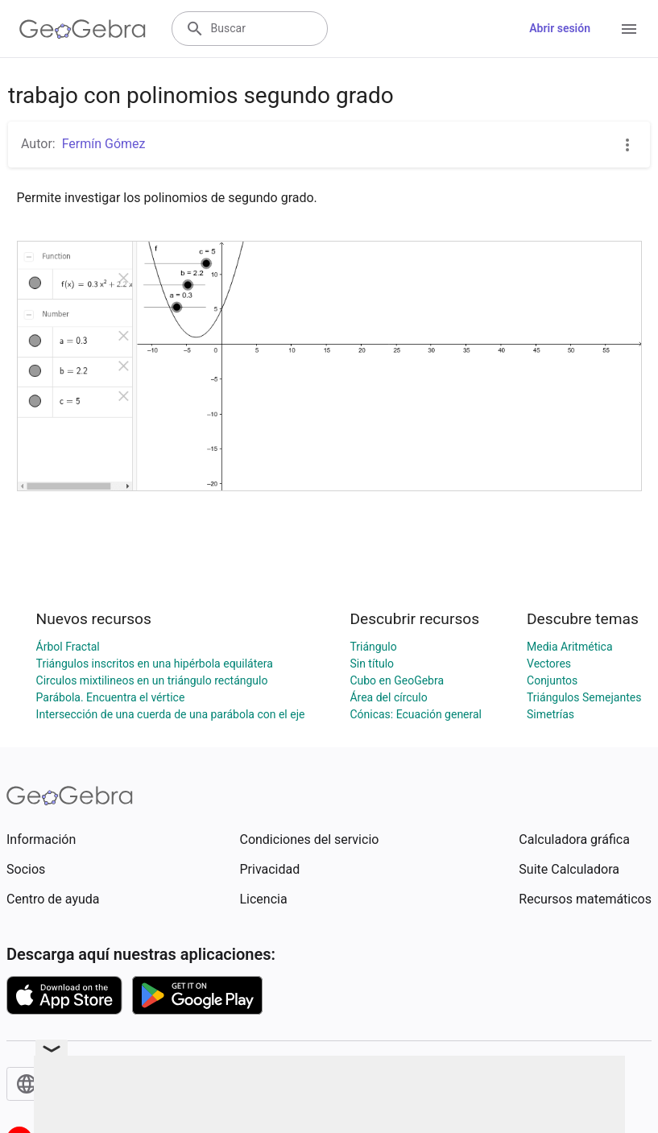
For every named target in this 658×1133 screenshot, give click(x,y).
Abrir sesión (559, 28)
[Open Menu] (629, 29)
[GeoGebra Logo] (82, 29)
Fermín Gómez (104, 143)
